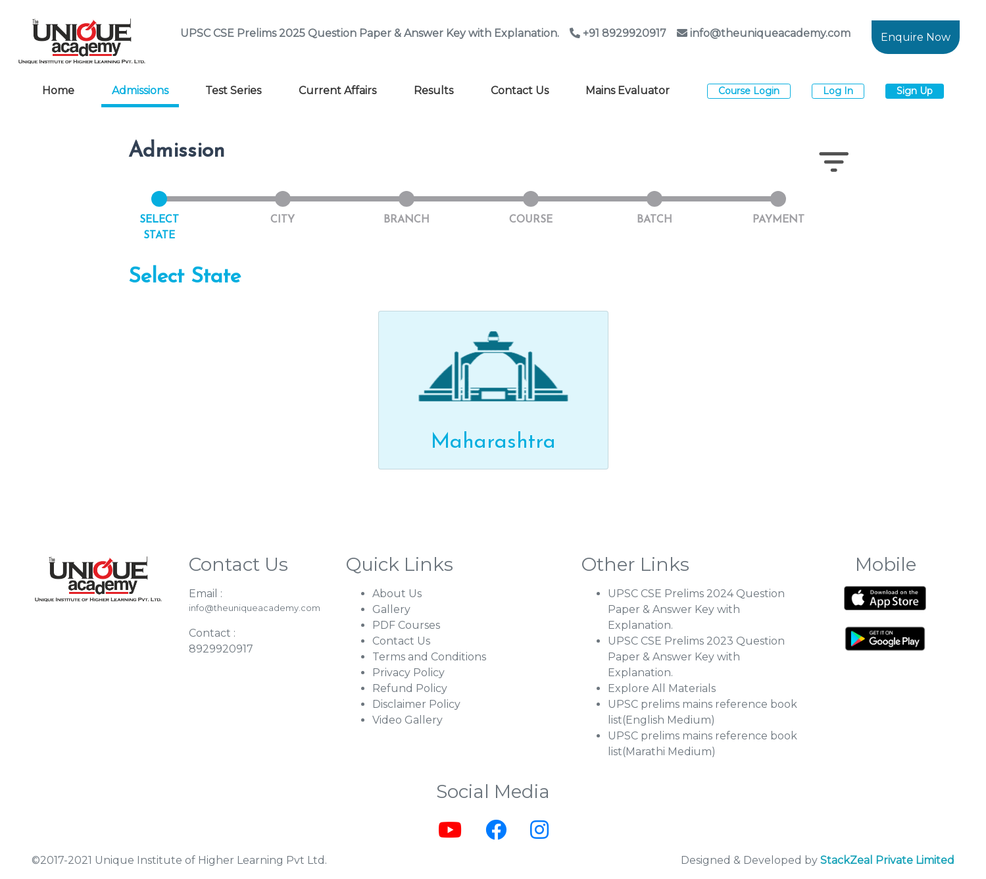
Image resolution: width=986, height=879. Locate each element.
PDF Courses (406, 625)
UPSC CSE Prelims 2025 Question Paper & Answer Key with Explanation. (369, 33)
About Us (397, 593)
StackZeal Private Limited (887, 860)
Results (433, 90)
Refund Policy (409, 688)
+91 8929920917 (618, 33)
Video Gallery (407, 720)
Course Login (748, 91)
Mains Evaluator (627, 90)
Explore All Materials (662, 688)
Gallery (391, 609)
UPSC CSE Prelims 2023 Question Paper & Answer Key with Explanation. (696, 657)
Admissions (140, 90)
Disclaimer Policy (416, 704)
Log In (838, 91)
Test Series (233, 90)
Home (58, 90)
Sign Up (915, 91)
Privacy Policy (408, 672)
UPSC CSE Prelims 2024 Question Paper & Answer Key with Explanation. (696, 609)
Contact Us (520, 90)
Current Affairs (337, 90)
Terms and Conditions (429, 657)
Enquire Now (915, 37)
